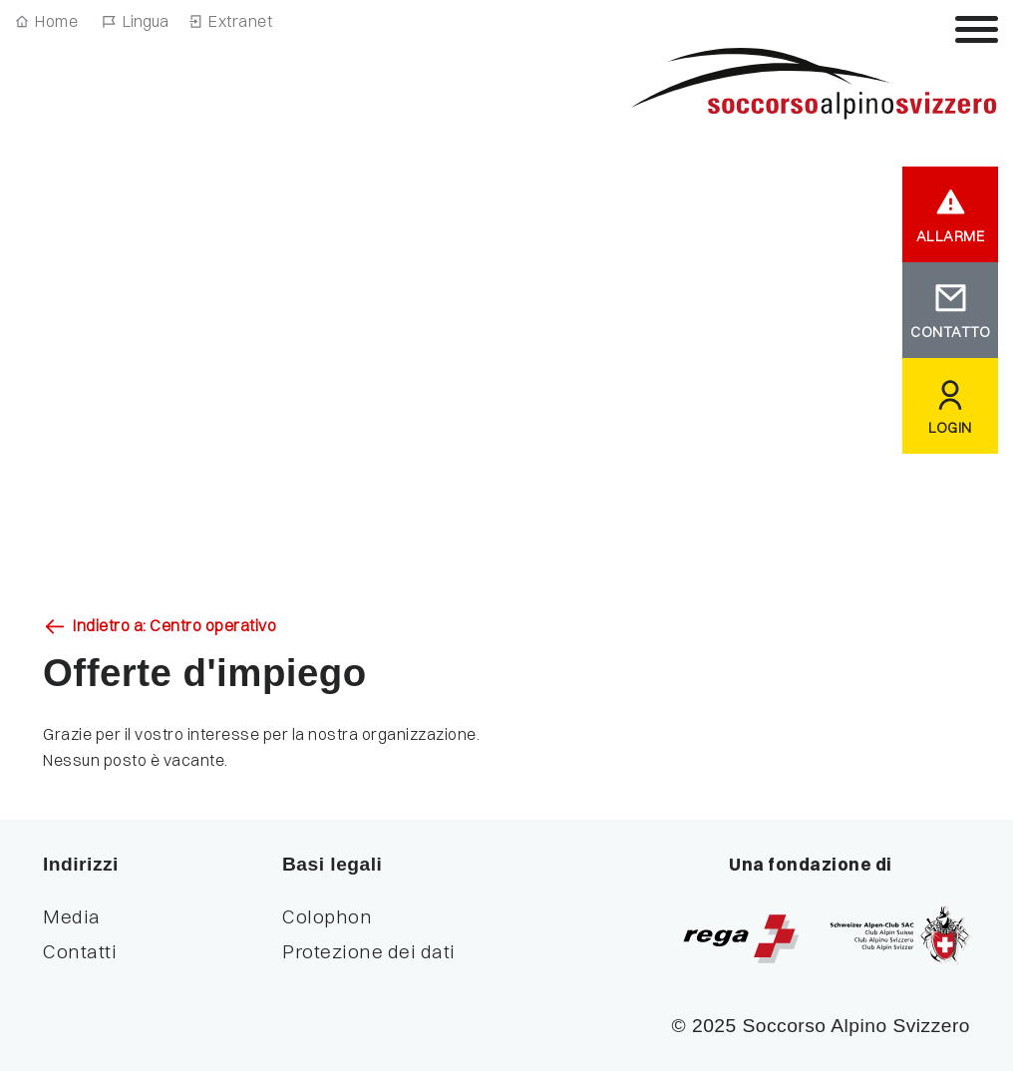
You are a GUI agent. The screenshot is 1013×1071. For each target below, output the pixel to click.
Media (72, 916)
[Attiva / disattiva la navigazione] (976, 29)
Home (56, 21)
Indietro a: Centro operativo (174, 625)
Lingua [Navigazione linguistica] (146, 21)
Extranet (240, 21)
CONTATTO (950, 332)
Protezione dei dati (369, 951)
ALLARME (950, 236)
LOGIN (950, 428)
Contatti (80, 951)
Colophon (327, 916)
